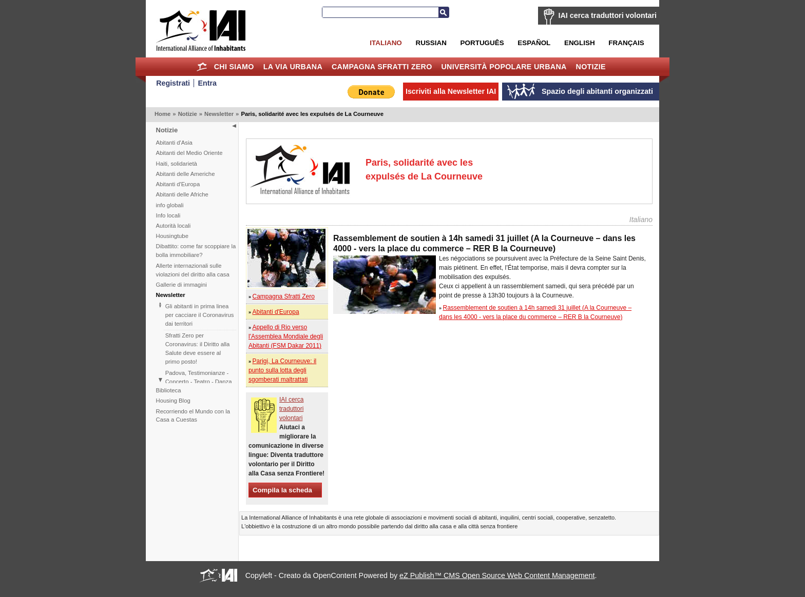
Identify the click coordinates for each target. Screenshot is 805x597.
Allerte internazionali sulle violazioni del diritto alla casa (192, 270)
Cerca (443, 12)
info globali (170, 205)
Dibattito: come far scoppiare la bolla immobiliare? (196, 250)
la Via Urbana (292, 67)
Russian (430, 43)
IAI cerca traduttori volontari (608, 15)
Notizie (591, 67)
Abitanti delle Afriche (182, 194)
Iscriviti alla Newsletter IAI (451, 91)
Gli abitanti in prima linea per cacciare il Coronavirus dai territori (199, 315)
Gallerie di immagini (181, 285)
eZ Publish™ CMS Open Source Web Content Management (497, 575)
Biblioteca (168, 390)
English (579, 43)
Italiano (385, 43)
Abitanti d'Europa (178, 184)
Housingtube (172, 236)
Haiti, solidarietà (176, 164)
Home (202, 66)
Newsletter (219, 114)
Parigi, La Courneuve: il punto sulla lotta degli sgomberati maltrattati (282, 370)
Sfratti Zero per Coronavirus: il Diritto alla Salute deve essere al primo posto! (197, 348)
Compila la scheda (282, 490)
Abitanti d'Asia (174, 143)
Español (534, 43)
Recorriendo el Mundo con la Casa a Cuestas (193, 415)
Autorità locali (173, 226)
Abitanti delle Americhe (185, 174)
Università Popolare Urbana (503, 67)
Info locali (168, 215)
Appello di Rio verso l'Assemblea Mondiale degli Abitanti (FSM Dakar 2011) (285, 336)
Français (626, 43)
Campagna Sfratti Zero (382, 67)
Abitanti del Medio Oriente (189, 153)
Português (482, 43)
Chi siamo (234, 67)
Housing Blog (173, 400)
